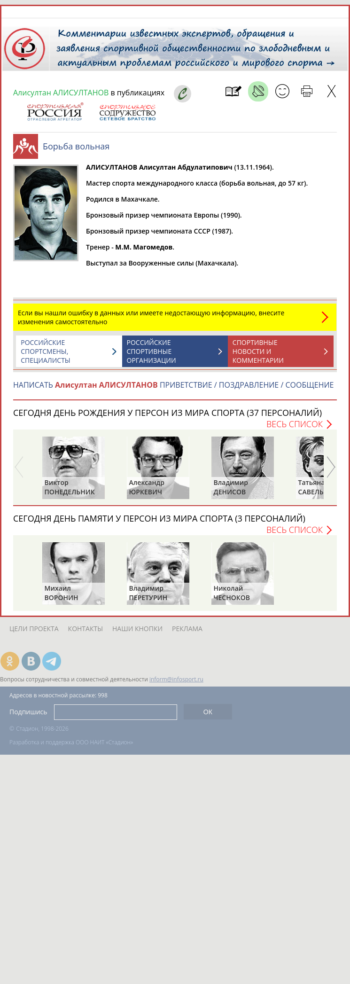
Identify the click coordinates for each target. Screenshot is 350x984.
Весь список (294, 424)
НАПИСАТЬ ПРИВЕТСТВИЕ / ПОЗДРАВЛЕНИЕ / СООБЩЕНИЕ (173, 385)
